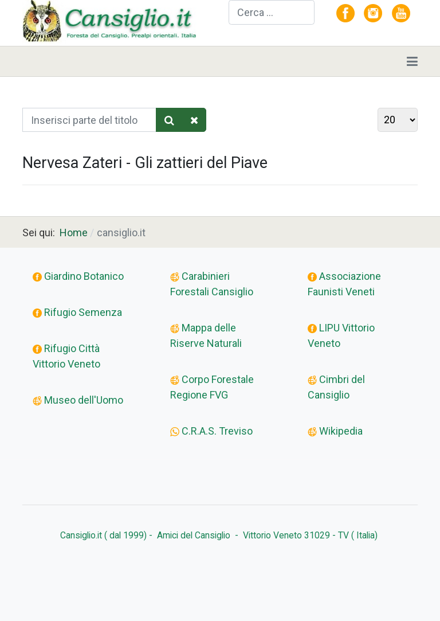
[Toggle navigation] (412, 61)
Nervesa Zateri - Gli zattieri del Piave (145, 163)
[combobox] (272, 12)
